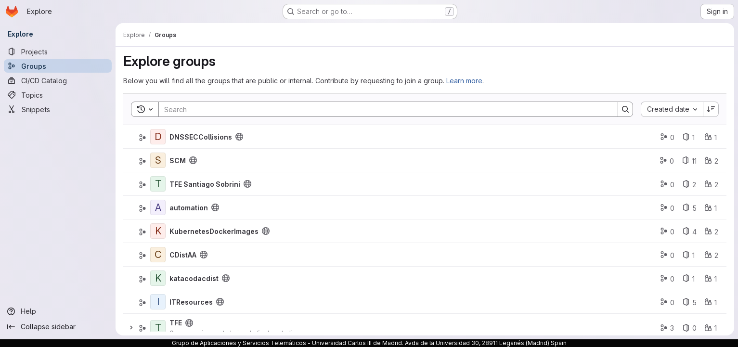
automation (188, 208)
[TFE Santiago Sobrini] (158, 184)
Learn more (464, 81)
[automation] (158, 207)
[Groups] (58, 66)
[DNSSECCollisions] (158, 136)
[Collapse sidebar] (58, 327)
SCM (177, 160)
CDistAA (182, 255)
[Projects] (58, 51)
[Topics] (58, 95)
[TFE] (158, 327)
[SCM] (158, 160)
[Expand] (131, 327)
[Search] (383, 109)
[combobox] (672, 109)
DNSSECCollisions (200, 137)
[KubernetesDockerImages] (158, 231)
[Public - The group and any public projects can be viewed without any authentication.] (239, 136)
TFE (175, 323)
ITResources (191, 302)
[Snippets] (58, 109)
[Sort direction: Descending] (711, 109)
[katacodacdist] (158, 278)
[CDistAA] (158, 254)
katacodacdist (194, 278)
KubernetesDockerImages (214, 231)
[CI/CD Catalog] (58, 80)
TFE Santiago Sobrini (204, 184)
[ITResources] (158, 301)
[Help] (58, 311)
